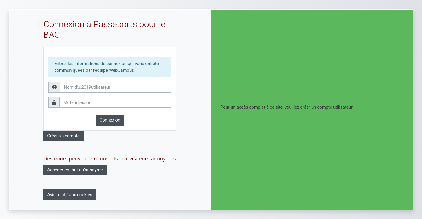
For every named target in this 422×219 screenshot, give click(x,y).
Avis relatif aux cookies (69, 194)
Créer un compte (63, 135)
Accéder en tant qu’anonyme (75, 169)
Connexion (110, 120)
